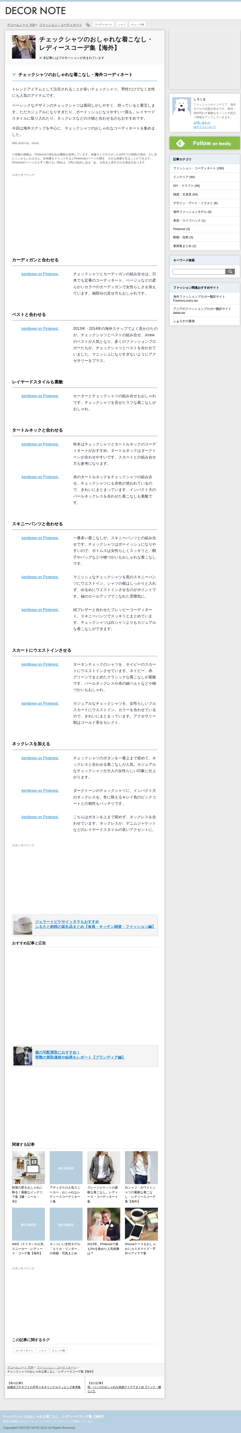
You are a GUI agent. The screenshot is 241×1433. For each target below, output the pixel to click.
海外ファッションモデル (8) (192, 212)
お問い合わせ (201, 122)
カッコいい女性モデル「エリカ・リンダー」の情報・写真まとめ (65, 1248)
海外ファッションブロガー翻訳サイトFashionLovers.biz (199, 298)
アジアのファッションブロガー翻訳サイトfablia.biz (202, 311)
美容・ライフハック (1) (189, 220)
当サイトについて (204, 127)
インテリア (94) (184, 177)
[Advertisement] (51, 212)
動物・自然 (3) (183, 237)
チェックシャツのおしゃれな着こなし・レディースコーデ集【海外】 (54, 1416)
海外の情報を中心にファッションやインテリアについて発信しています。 (49, 1421)
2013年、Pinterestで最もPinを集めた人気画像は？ (103, 1248)
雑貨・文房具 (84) (185, 194)
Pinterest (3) (181, 229)
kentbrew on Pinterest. (40, 274)
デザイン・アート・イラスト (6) (195, 203)
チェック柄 (137, 24)
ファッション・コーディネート (60, 25)
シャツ (122, 24)
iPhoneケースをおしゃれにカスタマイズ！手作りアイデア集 (140, 1248)
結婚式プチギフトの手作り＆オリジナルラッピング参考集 (44, 1387)
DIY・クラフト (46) (186, 185)
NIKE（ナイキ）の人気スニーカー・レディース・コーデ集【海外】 (28, 1248)
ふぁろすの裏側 (184, 321)
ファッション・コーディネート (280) (198, 168)
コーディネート (103, 24)
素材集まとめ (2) (184, 246)
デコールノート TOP (20, 1367)
